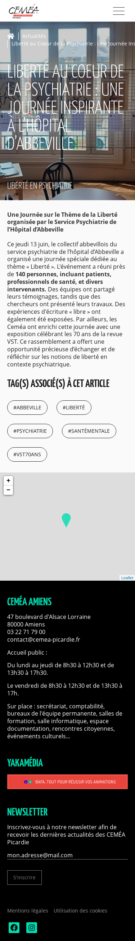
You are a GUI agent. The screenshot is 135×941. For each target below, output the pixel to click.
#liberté (74, 407)
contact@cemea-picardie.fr (44, 639)
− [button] (8, 490)
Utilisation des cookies (80, 910)
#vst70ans (27, 454)
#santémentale (89, 430)
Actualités (34, 36)
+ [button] (8, 480)
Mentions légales (27, 910)
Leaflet (127, 578)
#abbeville (27, 407)
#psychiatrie (30, 430)
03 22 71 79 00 (26, 632)
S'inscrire (24, 877)
